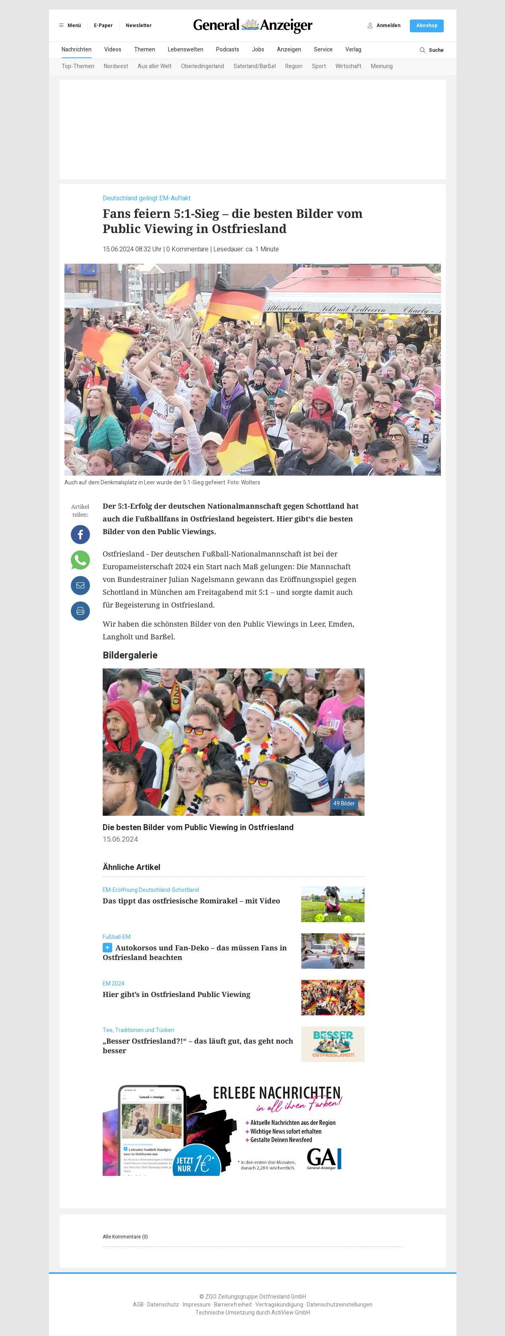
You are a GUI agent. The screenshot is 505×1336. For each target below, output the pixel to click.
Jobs (258, 49)
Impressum (197, 1305)
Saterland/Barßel (255, 66)
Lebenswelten (185, 49)
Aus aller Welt (155, 66)
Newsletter (139, 25)
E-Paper (103, 25)
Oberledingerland (202, 66)
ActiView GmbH (290, 1313)
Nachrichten (77, 49)
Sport (319, 66)
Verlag (353, 49)
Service (323, 49)
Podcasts (227, 49)
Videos (112, 49)
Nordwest (116, 66)
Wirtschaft (348, 66)
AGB (138, 1305)
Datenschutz (163, 1305)
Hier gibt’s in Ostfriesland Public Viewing (176, 994)
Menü (69, 25)
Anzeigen (289, 49)
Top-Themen (78, 66)
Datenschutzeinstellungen (339, 1305)
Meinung (382, 66)
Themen (144, 49)
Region (293, 66)
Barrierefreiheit (233, 1305)
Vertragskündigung (279, 1305)
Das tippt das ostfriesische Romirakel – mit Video (191, 900)
